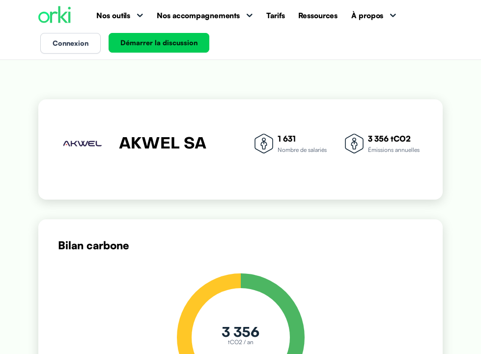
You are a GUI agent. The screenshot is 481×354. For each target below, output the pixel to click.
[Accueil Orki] (54, 15)
